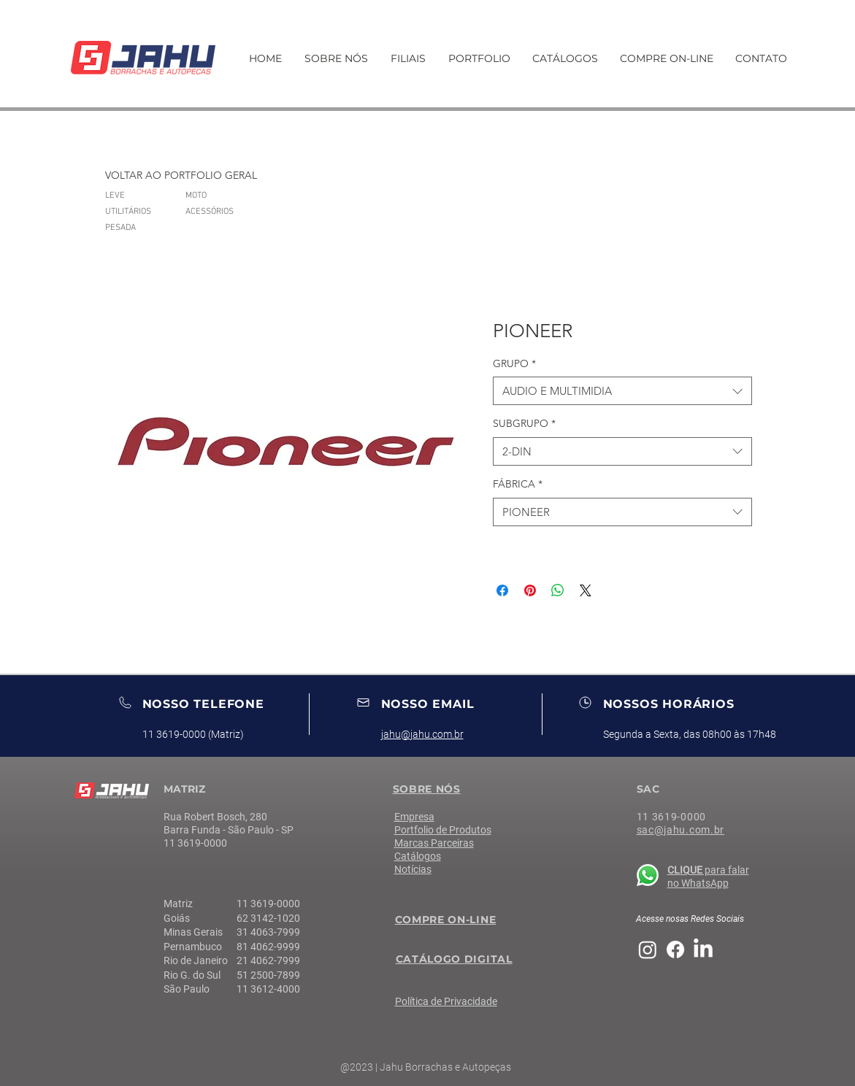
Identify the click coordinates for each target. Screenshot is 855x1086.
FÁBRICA (517, 483)
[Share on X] (585, 590)
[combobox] (622, 391)
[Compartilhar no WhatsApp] (558, 590)
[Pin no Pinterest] (530, 590)
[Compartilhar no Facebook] (502, 590)
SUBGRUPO (524, 423)
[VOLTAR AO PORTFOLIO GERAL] (181, 175)
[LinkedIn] (703, 949)
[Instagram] (647, 949)
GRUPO (514, 363)
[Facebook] (675, 949)
